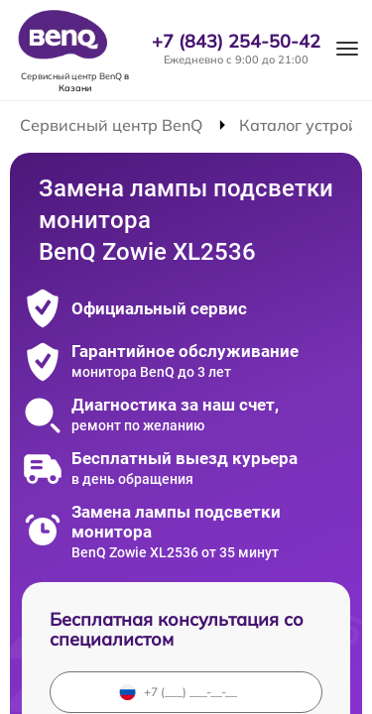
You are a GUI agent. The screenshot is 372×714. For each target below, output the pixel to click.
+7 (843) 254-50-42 (236, 42)
